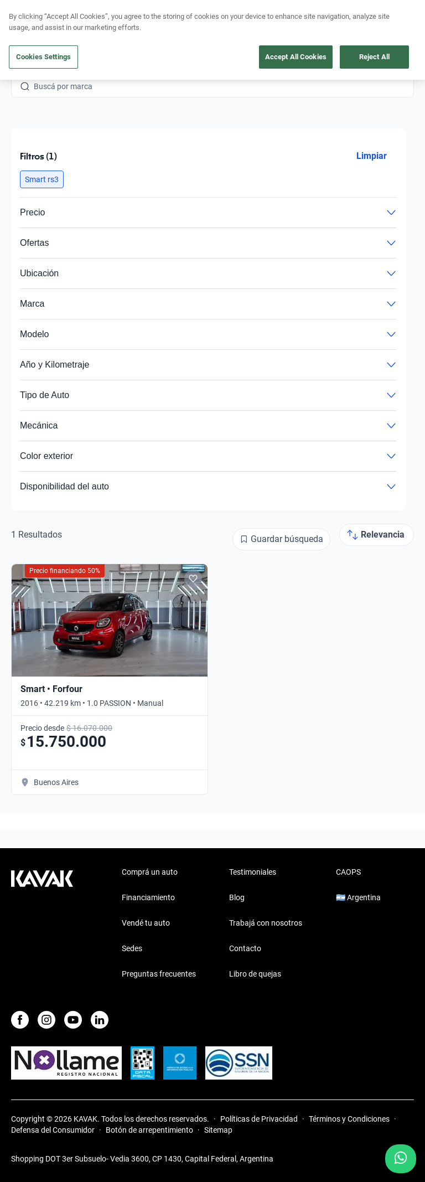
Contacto (245, 948)
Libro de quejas (255, 973)
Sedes (132, 948)
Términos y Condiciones (349, 1118)
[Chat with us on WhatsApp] (400, 1158)
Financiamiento (148, 897)
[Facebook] (20, 1020)
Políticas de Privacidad (259, 1118)
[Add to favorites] (193, 578)
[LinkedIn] (99, 1020)
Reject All (374, 57)
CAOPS (348, 872)
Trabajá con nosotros (265, 922)
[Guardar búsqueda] (281, 539)
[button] (42, 179)
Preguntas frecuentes (159, 973)
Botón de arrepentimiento (149, 1130)
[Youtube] (73, 1020)
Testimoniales (252, 872)
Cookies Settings (43, 57)
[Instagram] (46, 1020)
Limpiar (371, 156)
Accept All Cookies (295, 57)
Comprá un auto (150, 872)
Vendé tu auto (146, 922)
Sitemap (218, 1130)
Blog (237, 897)
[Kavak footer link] (42, 924)
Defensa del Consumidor (53, 1130)
